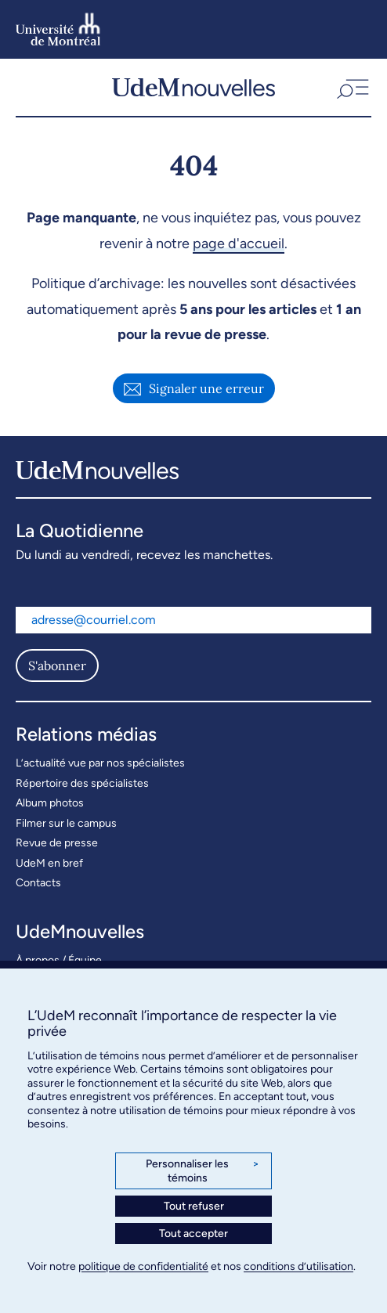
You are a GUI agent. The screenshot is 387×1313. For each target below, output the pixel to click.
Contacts (38, 882)
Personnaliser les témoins (202, 1171)
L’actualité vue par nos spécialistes (100, 763)
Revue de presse (57, 842)
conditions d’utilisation (298, 1266)
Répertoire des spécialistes (82, 783)
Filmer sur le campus (66, 823)
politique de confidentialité (143, 1266)
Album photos (50, 803)
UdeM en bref (49, 863)
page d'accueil (238, 243)
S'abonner (57, 665)
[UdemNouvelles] (193, 87)
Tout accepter (193, 1233)
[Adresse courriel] (193, 620)
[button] (351, 87)
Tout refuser (194, 1206)
